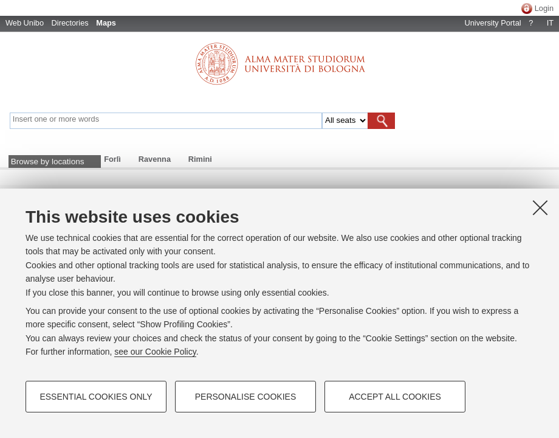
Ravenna (155, 159)
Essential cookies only (95, 396)
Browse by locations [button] (47, 161)
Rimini (200, 159)
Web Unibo (24, 22)
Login (544, 8)
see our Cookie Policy (155, 351)
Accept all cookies (395, 396)
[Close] (540, 207)
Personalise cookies (246, 396)
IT (550, 22)
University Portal (492, 22)
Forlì (112, 159)
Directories (70, 22)
